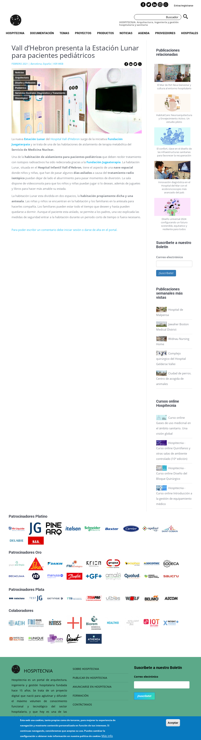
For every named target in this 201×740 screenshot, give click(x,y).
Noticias (126, 33)
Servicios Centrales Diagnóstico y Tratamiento (40, 93)
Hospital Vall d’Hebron (65, 139)
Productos (105, 33)
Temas (64, 33)
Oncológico (21, 98)
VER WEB (58, 63)
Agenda (144, 33)
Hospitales (189, 33)
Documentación (42, 33)
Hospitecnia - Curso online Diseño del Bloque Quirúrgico (171, 473)
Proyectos (83, 33)
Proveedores (165, 33)
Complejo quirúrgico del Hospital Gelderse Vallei (171, 358)
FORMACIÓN (81, 695)
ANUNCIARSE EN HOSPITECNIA (92, 686)
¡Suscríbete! (166, 273)
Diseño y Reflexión (25, 83)
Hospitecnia (15, 33)
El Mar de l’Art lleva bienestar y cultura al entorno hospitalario (174, 86)
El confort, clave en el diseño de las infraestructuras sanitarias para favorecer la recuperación (174, 152)
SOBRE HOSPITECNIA (86, 669)
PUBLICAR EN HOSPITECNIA (90, 678)
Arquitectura (22, 77)
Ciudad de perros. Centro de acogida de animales (173, 378)
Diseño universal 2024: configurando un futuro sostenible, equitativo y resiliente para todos (174, 224)
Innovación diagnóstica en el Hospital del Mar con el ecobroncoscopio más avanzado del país (174, 187)
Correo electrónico (169, 257)
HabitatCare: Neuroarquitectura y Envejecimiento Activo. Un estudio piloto (174, 118)
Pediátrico (20, 88)
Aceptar (173, 723)
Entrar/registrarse (183, 5)
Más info (107, 736)
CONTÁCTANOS (82, 704)
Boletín (162, 246)
